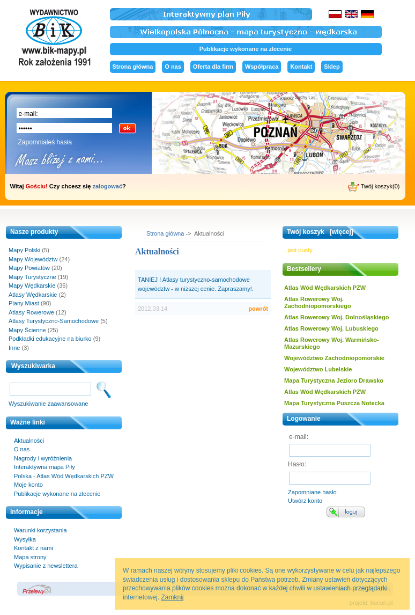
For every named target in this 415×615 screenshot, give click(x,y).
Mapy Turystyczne (32, 277)
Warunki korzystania (40, 530)
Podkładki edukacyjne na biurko (50, 338)
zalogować (107, 186)
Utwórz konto (305, 500)
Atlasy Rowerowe (31, 312)
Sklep (331, 66)
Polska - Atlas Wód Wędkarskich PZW (64, 476)
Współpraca (261, 66)
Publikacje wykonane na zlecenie (245, 49)
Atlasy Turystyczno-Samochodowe (54, 321)
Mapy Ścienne (27, 330)
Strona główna (133, 66)
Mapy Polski (24, 250)
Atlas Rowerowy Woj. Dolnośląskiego (336, 317)
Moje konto (28, 484)
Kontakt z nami (33, 548)
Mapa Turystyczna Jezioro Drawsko (333, 380)
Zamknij (172, 597)
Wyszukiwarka (33, 366)
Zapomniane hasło (312, 492)
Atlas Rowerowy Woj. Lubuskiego (331, 328)
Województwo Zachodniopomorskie (334, 358)
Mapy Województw (33, 259)
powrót (258, 308)
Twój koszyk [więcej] (320, 232)
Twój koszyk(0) (374, 187)
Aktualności (29, 440)
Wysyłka (25, 539)
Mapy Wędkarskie (32, 285)
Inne (14, 348)
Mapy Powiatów (29, 268)
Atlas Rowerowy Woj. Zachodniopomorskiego (317, 302)
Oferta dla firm (213, 66)
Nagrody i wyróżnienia (43, 458)
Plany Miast (24, 303)
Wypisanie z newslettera (46, 565)
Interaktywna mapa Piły (44, 467)
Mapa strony (30, 557)
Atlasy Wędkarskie (33, 294)
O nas (173, 66)
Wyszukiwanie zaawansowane (48, 403)
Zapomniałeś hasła (45, 142)
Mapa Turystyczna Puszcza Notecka (334, 403)
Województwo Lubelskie (318, 369)
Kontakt (301, 66)
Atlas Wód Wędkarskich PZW (325, 287)
